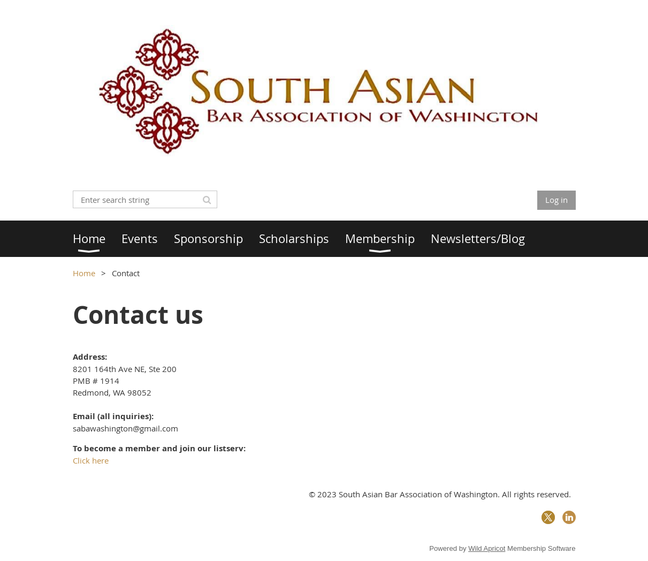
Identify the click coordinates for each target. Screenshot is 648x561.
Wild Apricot (486, 548)
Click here (91, 460)
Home (84, 273)
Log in (556, 199)
